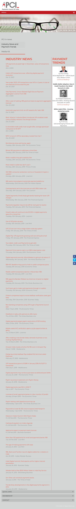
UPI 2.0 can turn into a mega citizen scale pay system (24, 229)
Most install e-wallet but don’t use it (18, 165)
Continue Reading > (63, 82)
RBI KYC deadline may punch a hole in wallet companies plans (27, 265)
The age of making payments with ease (19, 445)
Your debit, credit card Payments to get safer (21, 243)
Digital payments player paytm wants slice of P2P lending (26, 321)
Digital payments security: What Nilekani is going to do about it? (28, 257)
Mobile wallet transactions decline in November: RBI (24, 272)
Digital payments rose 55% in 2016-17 (18, 387)
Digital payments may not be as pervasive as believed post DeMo (28, 373)
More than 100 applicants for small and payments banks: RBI (27, 437)
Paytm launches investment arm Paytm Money (22, 380)
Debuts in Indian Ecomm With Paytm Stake (21, 416)
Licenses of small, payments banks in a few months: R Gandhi (27, 394)
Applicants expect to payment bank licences (21, 430)
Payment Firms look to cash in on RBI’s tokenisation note (25, 250)
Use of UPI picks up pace (14, 221)
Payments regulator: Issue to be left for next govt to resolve (26, 205)
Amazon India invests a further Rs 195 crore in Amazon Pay (26, 347)
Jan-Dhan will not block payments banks (20, 478)
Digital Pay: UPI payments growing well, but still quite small (26, 236)
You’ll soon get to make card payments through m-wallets (26, 288)
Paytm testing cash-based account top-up (20, 401)
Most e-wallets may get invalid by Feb (19, 158)
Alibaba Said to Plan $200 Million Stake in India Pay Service (26, 470)
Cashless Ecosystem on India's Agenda (19, 423)
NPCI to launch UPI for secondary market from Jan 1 (24, 136)
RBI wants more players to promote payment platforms (25, 181)
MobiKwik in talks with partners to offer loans (21, 314)
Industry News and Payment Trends (9, 45)
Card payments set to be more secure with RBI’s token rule (26, 188)
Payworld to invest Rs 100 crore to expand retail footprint (25, 409)
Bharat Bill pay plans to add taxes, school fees (21, 150)
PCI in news (6, 39)
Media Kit (5, 52)
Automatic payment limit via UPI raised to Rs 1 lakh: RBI (25, 110)
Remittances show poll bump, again (18, 143)
